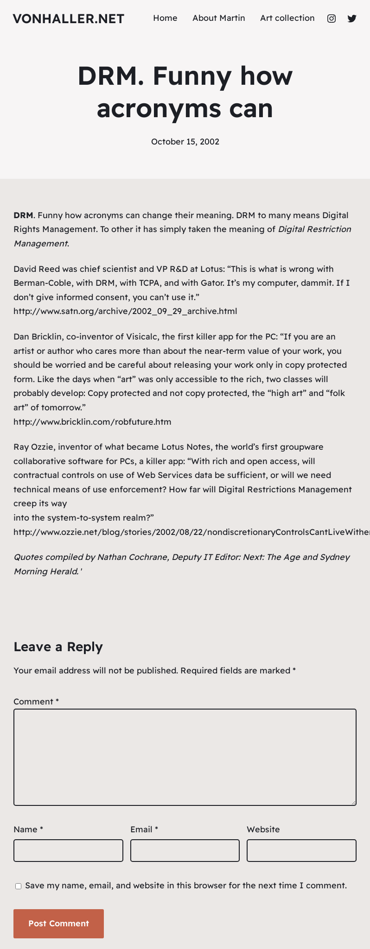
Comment (36, 701)
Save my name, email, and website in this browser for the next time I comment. (186, 885)
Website (263, 829)
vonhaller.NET (69, 18)
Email (144, 829)
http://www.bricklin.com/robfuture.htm (92, 421)
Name (28, 829)
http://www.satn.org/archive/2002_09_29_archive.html (125, 311)
